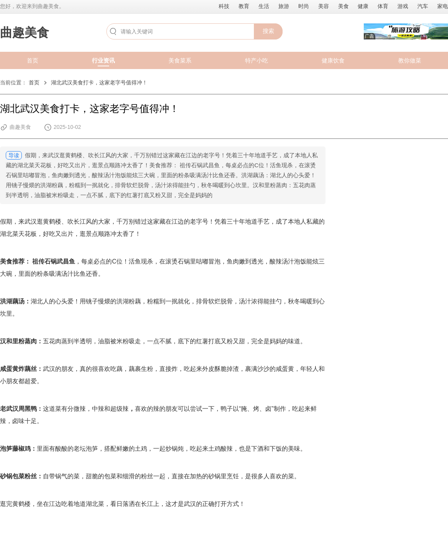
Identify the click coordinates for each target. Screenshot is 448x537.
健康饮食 (333, 60)
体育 (383, 6)
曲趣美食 (24, 33)
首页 (32, 60)
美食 (343, 6)
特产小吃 (256, 60)
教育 (244, 6)
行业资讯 (103, 60)
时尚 (303, 6)
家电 (442, 6)
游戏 (402, 6)
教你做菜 (409, 60)
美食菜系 (179, 60)
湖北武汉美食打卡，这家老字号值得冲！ (99, 82)
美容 (323, 6)
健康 (363, 6)
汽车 (422, 6)
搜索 (268, 31)
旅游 (283, 6)
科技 (224, 6)
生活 (263, 6)
